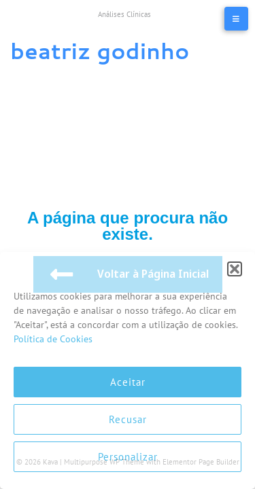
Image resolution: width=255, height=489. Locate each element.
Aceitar (128, 382)
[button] (234, 269)
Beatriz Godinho (99, 50)
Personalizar (128, 456)
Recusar (128, 419)
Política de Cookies (53, 339)
